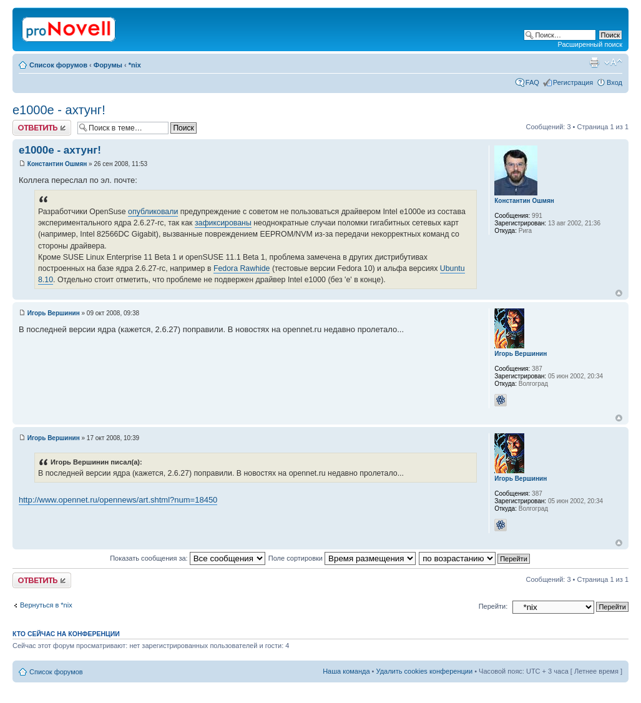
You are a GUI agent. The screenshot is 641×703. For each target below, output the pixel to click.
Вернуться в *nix (46, 605)
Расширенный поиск (589, 44)
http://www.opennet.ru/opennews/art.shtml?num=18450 (118, 499)
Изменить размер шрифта (613, 62)
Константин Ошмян (57, 163)
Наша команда (346, 671)
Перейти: (493, 606)
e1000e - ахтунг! (58, 110)
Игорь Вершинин (53, 313)
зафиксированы (223, 223)
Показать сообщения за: (187, 558)
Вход (614, 82)
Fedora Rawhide (241, 268)
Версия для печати (594, 62)
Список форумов (58, 65)
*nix (135, 65)
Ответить (41, 127)
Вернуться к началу (618, 293)
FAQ (532, 82)
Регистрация (573, 82)
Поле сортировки (342, 558)
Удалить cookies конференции (424, 671)
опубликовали (153, 211)
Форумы (108, 65)
